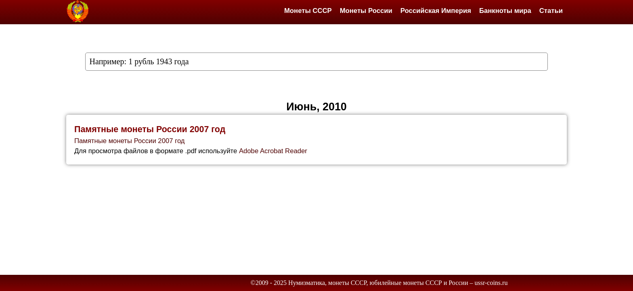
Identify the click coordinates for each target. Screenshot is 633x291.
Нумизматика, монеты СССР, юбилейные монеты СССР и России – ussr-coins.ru (397, 282)
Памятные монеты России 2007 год (149, 129)
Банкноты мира (505, 11)
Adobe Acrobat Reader (273, 151)
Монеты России (366, 11)
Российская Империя (435, 11)
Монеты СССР (308, 11)
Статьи (551, 11)
